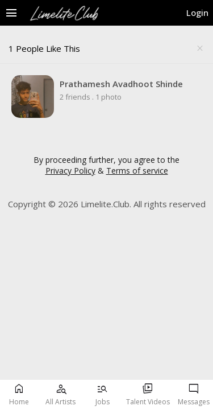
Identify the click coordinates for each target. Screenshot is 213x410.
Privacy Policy (70, 170)
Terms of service (137, 170)
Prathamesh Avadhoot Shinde (121, 83)
